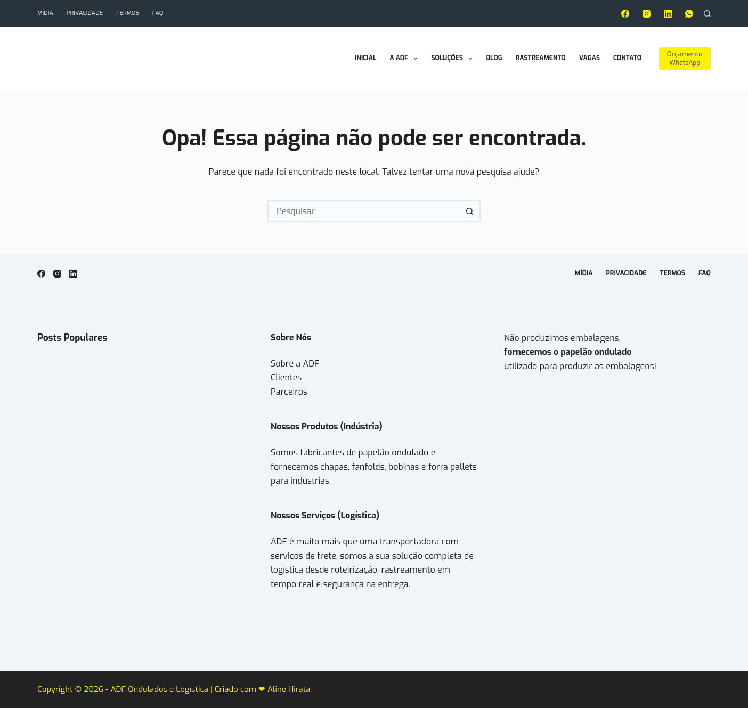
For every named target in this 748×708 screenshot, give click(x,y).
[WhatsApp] (689, 14)
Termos (127, 13)
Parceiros (289, 391)
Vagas (589, 58)
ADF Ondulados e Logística (160, 689)
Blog (494, 58)
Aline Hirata (288, 689)
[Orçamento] (685, 58)
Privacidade (85, 13)
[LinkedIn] (668, 14)
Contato (627, 58)
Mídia (45, 13)
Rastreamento (541, 58)
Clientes (286, 377)
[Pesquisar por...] (363, 211)
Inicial (365, 58)
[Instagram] (647, 14)
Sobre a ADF (295, 363)
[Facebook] (625, 14)
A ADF (405, 58)
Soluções (454, 58)
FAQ (158, 13)
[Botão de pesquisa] (470, 211)
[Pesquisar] (707, 13)
